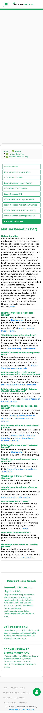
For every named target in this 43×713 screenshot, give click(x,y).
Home (6, 151)
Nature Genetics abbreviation (16, 497)
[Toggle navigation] (6, 4)
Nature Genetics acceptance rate (19, 366)
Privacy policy (9, 703)
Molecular (31, 348)
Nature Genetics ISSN (13, 177)
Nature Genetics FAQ (13, 221)
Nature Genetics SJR (13, 194)
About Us (7, 698)
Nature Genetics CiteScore (15, 188)
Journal (14, 687)
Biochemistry (18, 320)
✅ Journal (16, 151)
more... (13, 306)
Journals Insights (11, 693)
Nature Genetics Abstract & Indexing (20, 210)
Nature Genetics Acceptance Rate (19, 199)
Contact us (19, 698)
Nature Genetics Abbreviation (17, 172)
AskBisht (25, 693)
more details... (27, 557)
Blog (22, 687)
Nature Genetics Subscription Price (19, 216)
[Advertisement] (21, 35)
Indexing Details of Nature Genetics (18, 385)
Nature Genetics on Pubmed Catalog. (17, 439)
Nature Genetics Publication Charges (20, 205)
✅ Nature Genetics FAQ (17, 156)
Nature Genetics (11, 166)
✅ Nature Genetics (15, 154)
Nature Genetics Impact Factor (17, 183)
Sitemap (23, 703)
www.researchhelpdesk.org (21, 709)
